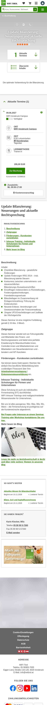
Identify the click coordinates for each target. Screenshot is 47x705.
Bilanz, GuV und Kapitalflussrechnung (20, 500)
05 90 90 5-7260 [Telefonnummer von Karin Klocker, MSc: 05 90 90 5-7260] (20, 525)
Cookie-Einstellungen (23, 632)
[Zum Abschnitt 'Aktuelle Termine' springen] (23, 55)
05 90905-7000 (27, 667)
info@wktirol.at (26, 672)
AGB (23, 644)
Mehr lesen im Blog (15, 249)
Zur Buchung (17, 170)
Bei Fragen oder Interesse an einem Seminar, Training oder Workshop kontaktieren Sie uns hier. (22, 417)
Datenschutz (23, 640)
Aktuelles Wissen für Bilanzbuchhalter (20, 491)
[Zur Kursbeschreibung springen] (23, 67)
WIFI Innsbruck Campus (25, 129)
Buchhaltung (10, 16)
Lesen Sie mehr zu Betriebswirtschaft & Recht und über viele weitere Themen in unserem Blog (23, 462)
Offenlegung (23, 636)
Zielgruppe (11, 232)
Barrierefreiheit (23, 647)
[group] (23, 44)
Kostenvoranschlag (23, 193)
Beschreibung (13, 229)
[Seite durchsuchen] (19, 9)
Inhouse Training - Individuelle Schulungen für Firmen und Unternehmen (20, 243)
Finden (35, 9)
